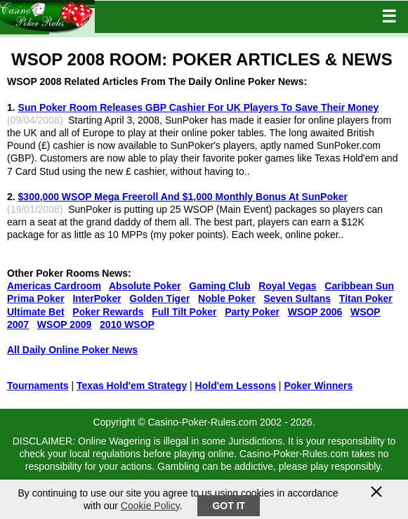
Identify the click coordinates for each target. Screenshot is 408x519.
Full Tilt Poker (184, 311)
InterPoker (96, 298)
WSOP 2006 (315, 311)
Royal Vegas (287, 285)
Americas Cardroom (54, 285)
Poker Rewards (107, 311)
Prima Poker (36, 298)
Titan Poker (366, 298)
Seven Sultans (297, 298)
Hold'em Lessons (235, 385)
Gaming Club (219, 285)
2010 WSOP (127, 324)
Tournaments (38, 385)
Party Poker (252, 311)
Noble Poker (227, 298)
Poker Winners (318, 385)
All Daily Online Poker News (72, 349)
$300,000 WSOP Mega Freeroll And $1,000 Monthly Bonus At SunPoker (183, 196)
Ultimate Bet (36, 311)
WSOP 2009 (64, 324)
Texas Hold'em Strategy (132, 385)
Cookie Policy (150, 505)
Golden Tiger (159, 298)
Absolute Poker (145, 285)
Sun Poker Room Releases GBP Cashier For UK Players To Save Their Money (198, 107)
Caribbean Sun (359, 285)
